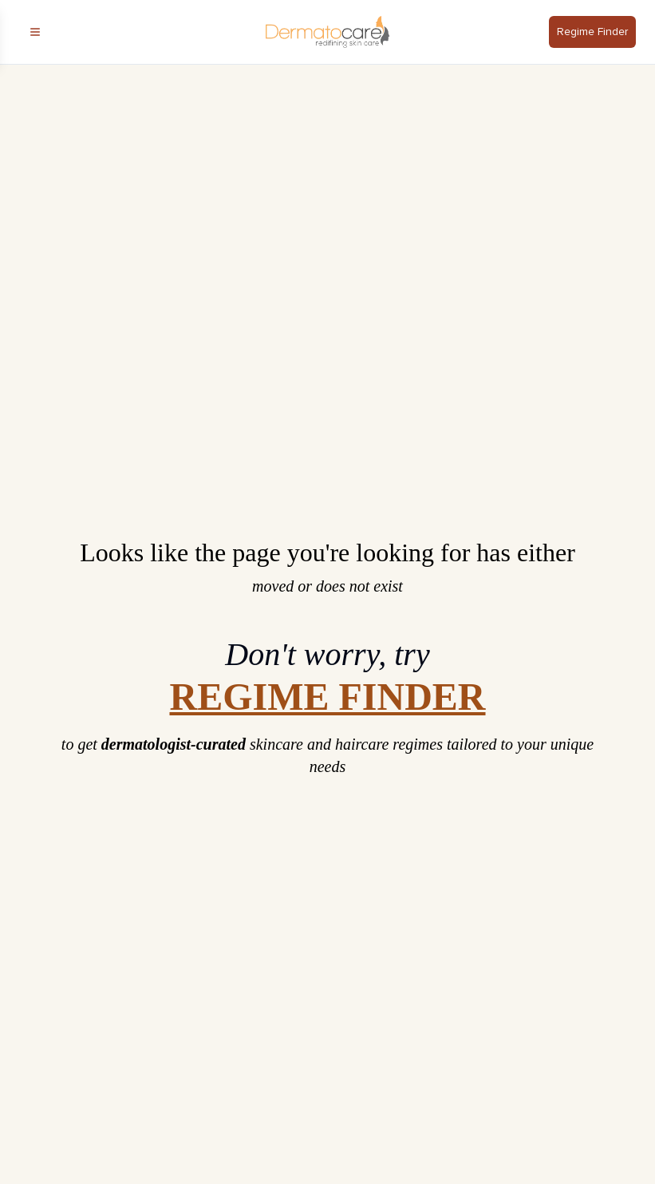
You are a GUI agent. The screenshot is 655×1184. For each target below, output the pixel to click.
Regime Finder (592, 31)
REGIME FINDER (327, 697)
